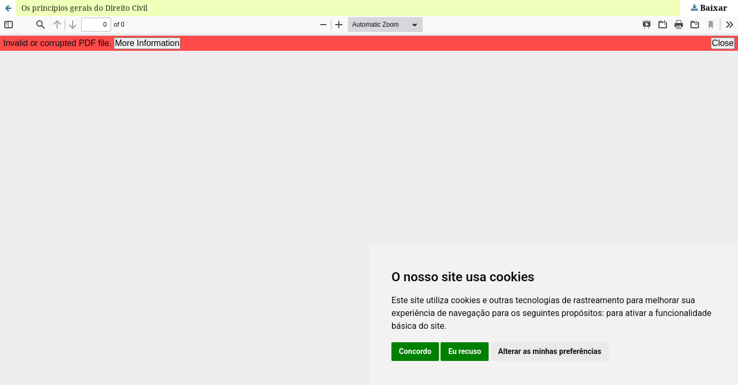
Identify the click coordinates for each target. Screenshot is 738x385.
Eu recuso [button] (464, 351)
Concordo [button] (415, 351)
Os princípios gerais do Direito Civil (84, 8)
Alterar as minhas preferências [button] (549, 351)
